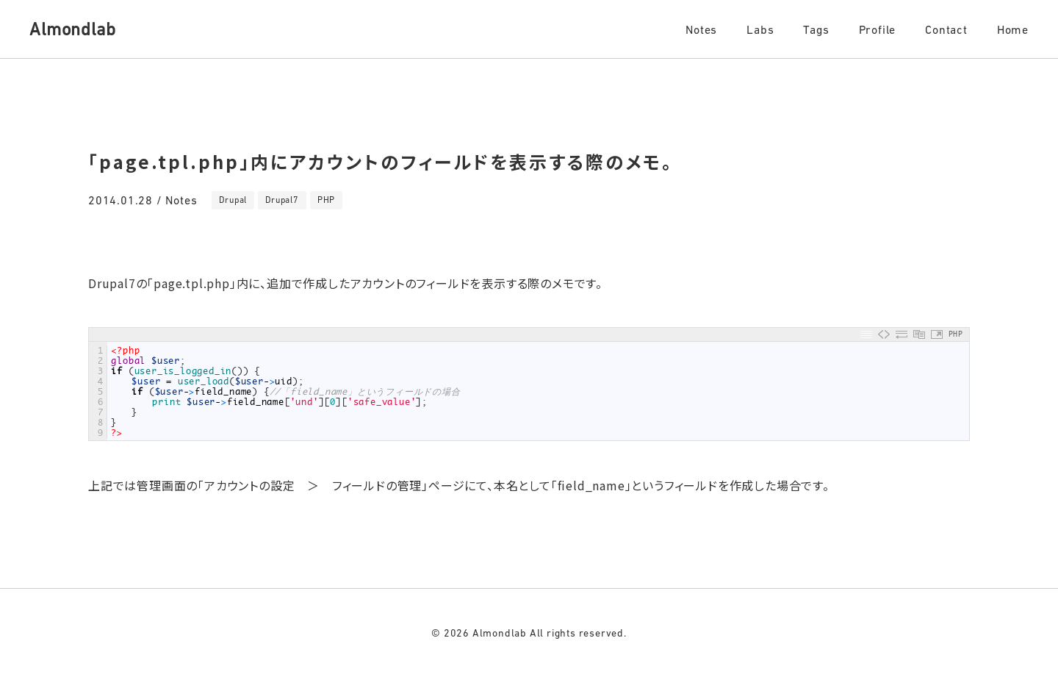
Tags (816, 29)
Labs (760, 29)
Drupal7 (282, 200)
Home (1013, 29)
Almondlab (72, 29)
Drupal (233, 200)
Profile (877, 29)
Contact (946, 29)
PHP (326, 200)
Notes (701, 29)
